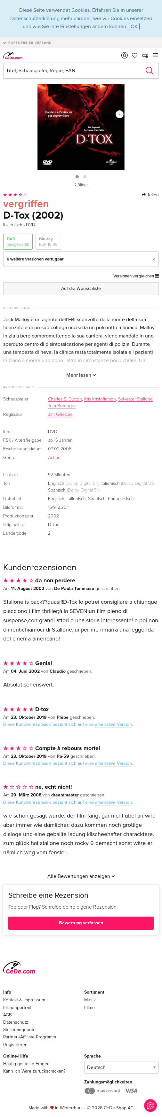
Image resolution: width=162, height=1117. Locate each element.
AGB (7, 1015)
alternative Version (113, 724)
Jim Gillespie (60, 414)
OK (134, 26)
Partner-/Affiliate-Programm (29, 1037)
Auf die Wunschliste (81, 288)
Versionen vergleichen (136, 276)
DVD (18, 242)
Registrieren (15, 1044)
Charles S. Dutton (65, 399)
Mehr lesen (81, 375)
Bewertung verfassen (81, 923)
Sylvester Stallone (135, 399)
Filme (89, 1007)
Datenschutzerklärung (35, 18)
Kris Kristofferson (100, 399)
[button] (77, 177)
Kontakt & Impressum (24, 1000)
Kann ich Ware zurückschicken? (34, 1071)
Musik (90, 1000)
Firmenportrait (17, 1007)
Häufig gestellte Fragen (26, 1064)
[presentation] (120, 114)
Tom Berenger (62, 406)
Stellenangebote (19, 1029)
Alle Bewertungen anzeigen (81, 876)
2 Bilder (81, 185)
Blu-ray (48, 242)
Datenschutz (15, 1022)
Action (54, 457)
